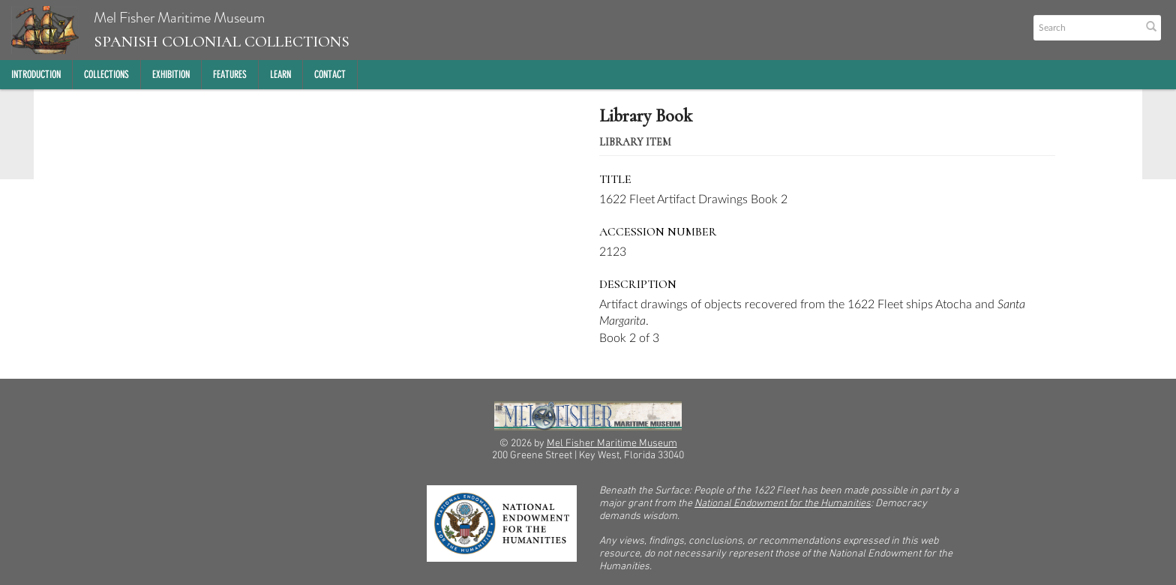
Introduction (36, 74)
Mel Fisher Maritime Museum (180, 30)
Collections (106, 74)
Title (615, 179)
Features (230, 74)
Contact (330, 74)
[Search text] (1086, 27)
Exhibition (171, 74)
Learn (280, 74)
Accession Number (658, 231)
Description (637, 284)
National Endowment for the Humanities (782, 503)
